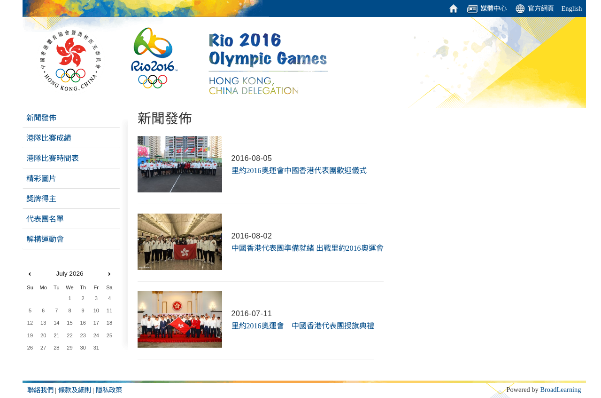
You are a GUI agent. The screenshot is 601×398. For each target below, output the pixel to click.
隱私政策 (109, 390)
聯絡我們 (40, 390)
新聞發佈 (41, 118)
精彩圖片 (41, 179)
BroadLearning (560, 389)
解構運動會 (45, 239)
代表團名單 (45, 219)
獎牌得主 (41, 199)
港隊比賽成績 (48, 138)
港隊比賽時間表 (52, 158)
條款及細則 (74, 390)
